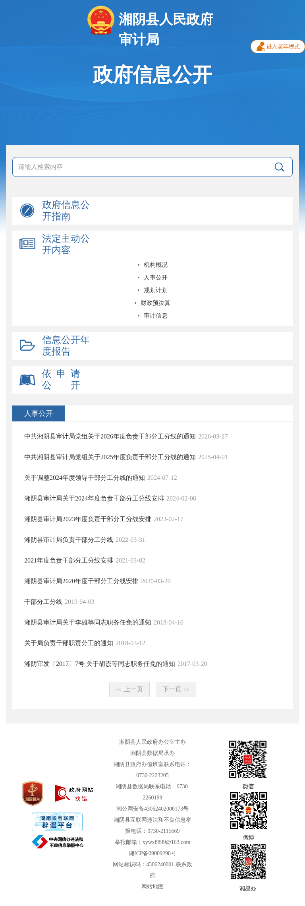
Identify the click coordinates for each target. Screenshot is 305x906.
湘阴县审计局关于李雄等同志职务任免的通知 (87, 622)
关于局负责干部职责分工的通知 (68, 643)
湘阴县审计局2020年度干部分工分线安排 (81, 581)
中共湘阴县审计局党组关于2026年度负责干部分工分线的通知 (110, 436)
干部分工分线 (43, 601)
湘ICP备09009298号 (152, 853)
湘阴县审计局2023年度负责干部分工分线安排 (87, 519)
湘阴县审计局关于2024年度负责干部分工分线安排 (94, 498)
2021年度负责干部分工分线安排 (68, 560)
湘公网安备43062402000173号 (152, 809)
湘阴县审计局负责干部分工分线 (68, 539)
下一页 (175, 689)
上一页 (129, 689)
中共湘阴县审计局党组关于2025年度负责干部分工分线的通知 (110, 457)
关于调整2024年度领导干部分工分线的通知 (84, 477)
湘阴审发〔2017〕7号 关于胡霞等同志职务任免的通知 (99, 663)
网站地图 (152, 887)
